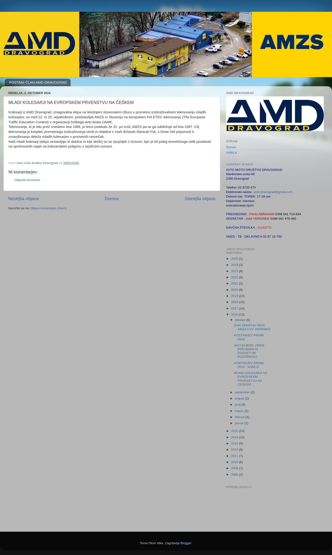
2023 (235, 271)
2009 (235, 468)
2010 (235, 462)
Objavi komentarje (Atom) (49, 208)
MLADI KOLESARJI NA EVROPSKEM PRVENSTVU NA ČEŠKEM (250, 378)
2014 (235, 437)
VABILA (231, 152)
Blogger (186, 543)
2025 (235, 258)
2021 (235, 283)
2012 (235, 449)
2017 (235, 308)
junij (238, 404)
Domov (112, 198)
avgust (240, 398)
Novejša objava (23, 198)
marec (239, 411)
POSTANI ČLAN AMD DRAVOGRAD (38, 82)
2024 (235, 265)
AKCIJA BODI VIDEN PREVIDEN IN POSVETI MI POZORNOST (249, 351)
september (243, 392)
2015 (235, 431)
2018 (235, 302)
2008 (235, 474)
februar (240, 417)
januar (239, 423)
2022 (235, 277)
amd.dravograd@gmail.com (272, 192)
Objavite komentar (27, 180)
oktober (240, 320)
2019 (235, 296)
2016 (235, 314)
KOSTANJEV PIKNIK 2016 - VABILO (249, 365)
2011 (235, 456)
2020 (235, 290)
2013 (235, 443)
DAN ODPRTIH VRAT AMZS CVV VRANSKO (252, 327)
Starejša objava (200, 198)
